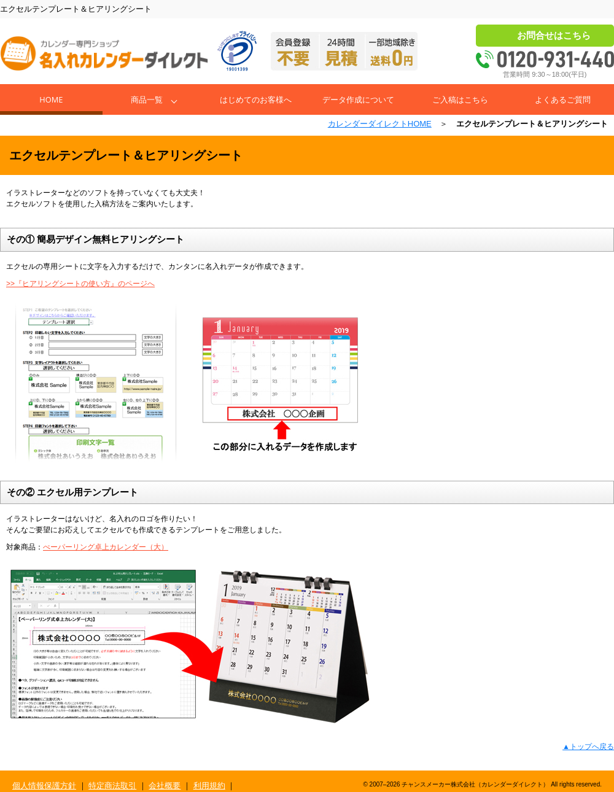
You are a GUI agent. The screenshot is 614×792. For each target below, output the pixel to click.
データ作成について (358, 99)
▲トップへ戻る (588, 746)
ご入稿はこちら (460, 99)
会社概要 (165, 785)
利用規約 (209, 785)
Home (51, 99)
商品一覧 (147, 99)
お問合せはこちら (554, 35)
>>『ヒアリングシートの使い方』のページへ (80, 283)
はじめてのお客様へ (256, 99)
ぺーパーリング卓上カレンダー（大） (105, 547)
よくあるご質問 (563, 99)
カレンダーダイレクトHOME (380, 123)
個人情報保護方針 (44, 785)
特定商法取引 (112, 785)
